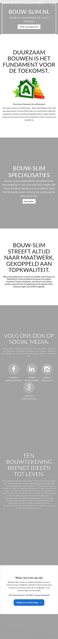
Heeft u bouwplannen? (29, 27)
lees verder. (29, 201)
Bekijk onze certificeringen (29, 602)
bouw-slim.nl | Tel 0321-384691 (23, 3)
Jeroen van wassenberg (49, 636)
